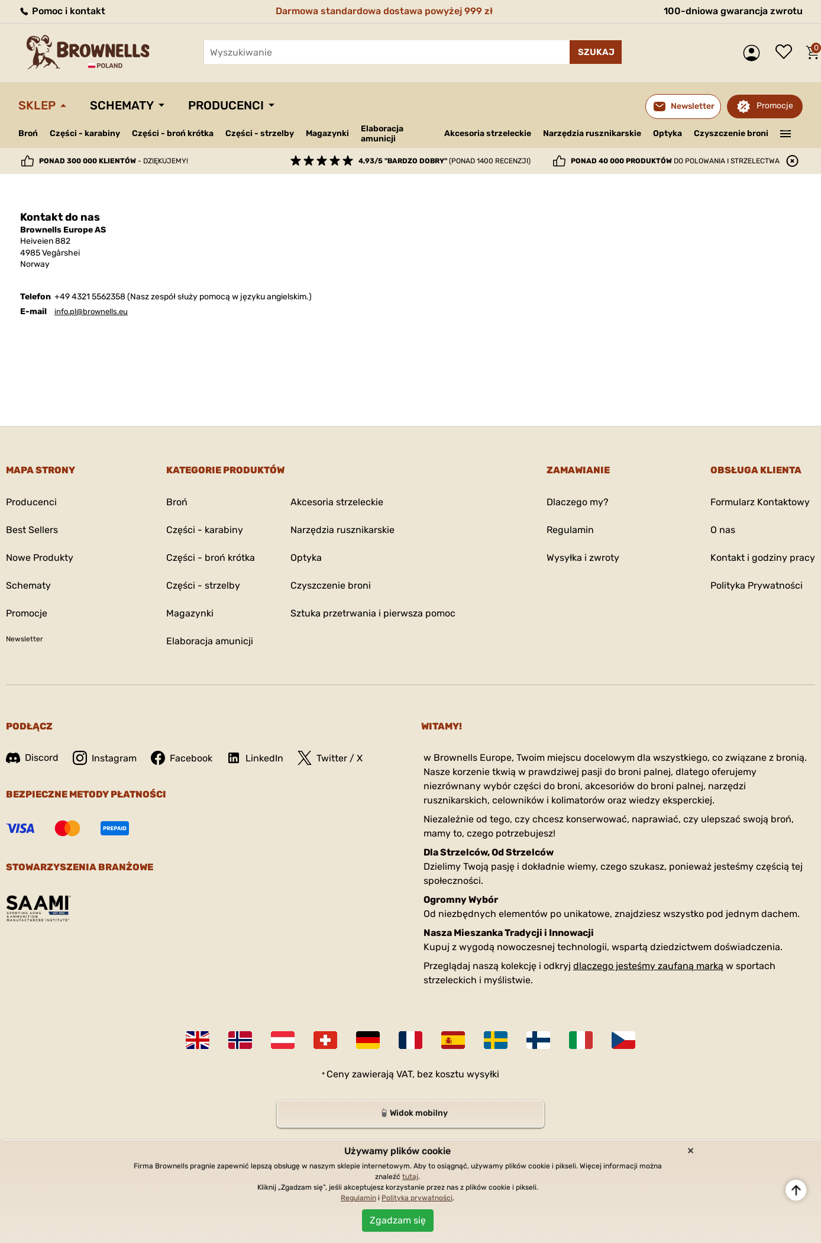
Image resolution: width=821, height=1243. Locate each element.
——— (786, 132)
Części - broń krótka (173, 133)
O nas (722, 529)
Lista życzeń (786, 52)
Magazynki (327, 133)
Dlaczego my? (578, 502)
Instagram (105, 758)
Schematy (122, 105)
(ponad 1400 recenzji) (444, 161)
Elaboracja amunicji (382, 134)
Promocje (775, 106)
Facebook (181, 758)
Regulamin (570, 529)
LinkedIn (255, 758)
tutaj (410, 1177)
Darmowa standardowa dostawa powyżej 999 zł (384, 11)
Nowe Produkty (39, 557)
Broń (28, 133)
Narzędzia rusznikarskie (592, 133)
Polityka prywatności (417, 1198)
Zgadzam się (398, 1220)
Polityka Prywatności (756, 585)
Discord (32, 757)
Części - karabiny (85, 133)
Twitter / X (330, 758)
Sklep (37, 105)
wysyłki (483, 1074)
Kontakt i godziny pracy (762, 557)
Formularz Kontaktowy (760, 502)
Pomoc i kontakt (61, 11)
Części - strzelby (259, 133)
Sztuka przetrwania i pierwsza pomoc (372, 613)
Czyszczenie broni (731, 133)
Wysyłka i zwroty (583, 557)
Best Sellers (32, 529)
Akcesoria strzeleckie (487, 133)
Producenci (226, 105)
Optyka (667, 133)
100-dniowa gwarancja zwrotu (733, 11)
